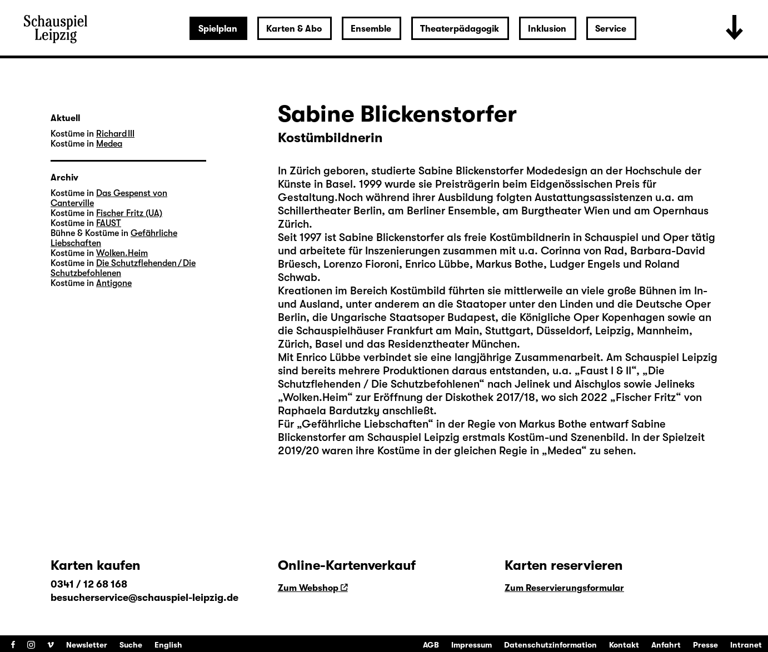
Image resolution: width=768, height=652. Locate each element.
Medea (109, 144)
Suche (130, 644)
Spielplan (217, 29)
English (168, 644)
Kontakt (624, 644)
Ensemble (371, 29)
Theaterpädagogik (459, 29)
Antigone (114, 283)
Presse (705, 644)
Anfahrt (666, 644)
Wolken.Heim (122, 253)
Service (610, 29)
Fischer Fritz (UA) (129, 213)
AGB (431, 644)
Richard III (115, 134)
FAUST (108, 223)
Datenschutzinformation (550, 644)
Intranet (746, 644)
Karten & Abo (294, 29)
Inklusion (547, 29)
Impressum (471, 644)
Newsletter (86, 644)
